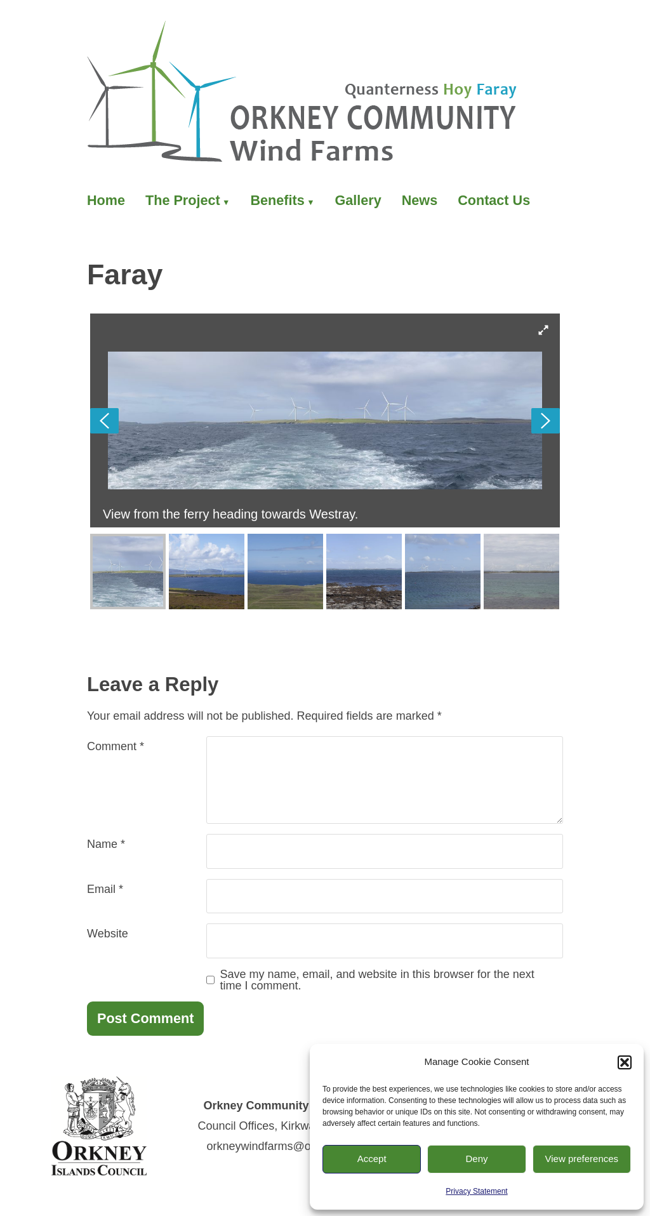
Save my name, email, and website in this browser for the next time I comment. (377, 979)
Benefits (277, 200)
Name (106, 844)
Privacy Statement (476, 1191)
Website (107, 933)
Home (106, 200)
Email (105, 889)
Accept (372, 1158)
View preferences (582, 1158)
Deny (476, 1158)
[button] (624, 1062)
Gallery (358, 200)
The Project (182, 200)
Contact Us (494, 200)
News (419, 200)
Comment (115, 746)
